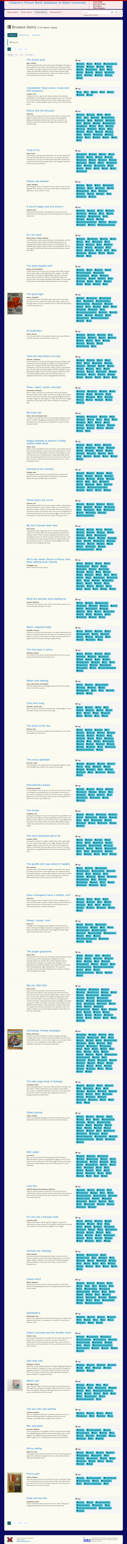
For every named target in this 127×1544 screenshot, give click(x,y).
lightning (80, 611)
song (87, 284)
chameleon (97, 242)
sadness (98, 75)
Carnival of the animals (40, 469)
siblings (101, 546)
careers (102, 1286)
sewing (108, 75)
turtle (89, 95)
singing (111, 374)
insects (89, 247)
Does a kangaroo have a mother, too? (49, 895)
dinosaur (81, 120)
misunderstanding (84, 967)
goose (94, 92)
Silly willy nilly (35, 1360)
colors (98, 64)
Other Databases (99, 8)
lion (102, 69)
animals (80, 64)
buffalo (80, 1119)
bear (89, 64)
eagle (94, 276)
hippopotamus (108, 123)
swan (89, 490)
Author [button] (22, 55)
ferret (79, 482)
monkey (109, 126)
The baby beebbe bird (39, 265)
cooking (80, 572)
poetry (88, 1393)
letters (89, 341)
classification (92, 1046)
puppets (102, 1297)
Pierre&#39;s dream (38, 785)
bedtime (98, 270)
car (86, 118)
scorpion (100, 744)
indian (92, 126)
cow (107, 242)
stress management (84, 1136)
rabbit (110, 92)
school (80, 513)
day (106, 707)
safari (104, 1134)
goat (88, 578)
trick (87, 137)
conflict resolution (84, 273)
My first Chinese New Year (42, 525)
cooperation (98, 273)
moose (91, 1060)
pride (89, 1238)
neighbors (92, 129)
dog (79, 92)
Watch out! (33, 1380)
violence (80, 826)
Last (25, 49)
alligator (80, 360)
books (90, 1502)
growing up (81, 163)
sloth (114, 1266)
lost (86, 820)
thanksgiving (82, 668)
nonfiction (90, 1097)
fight (105, 307)
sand (79, 589)
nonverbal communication (86, 222)
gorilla (110, 366)
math (106, 422)
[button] (112, 12)
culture (90, 736)
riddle (101, 253)
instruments (112, 578)
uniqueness (81, 171)
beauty (90, 530)
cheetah (90, 998)
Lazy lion (32, 1185)
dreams (90, 67)
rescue (92, 823)
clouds (109, 843)
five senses (81, 278)
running (99, 132)
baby (89, 445)
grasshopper (99, 578)
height (92, 163)
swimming (97, 135)
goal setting (81, 1201)
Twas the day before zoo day (43, 356)
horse (79, 247)
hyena (80, 484)
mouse (90, 219)
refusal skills (89, 1204)
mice (86, 580)
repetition (81, 225)
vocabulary (100, 772)
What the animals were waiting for (46, 598)
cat (87, 242)
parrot (80, 168)
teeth (79, 137)
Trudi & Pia (33, 150)
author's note (93, 992)
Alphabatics (33, 1313)
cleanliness (97, 363)
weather (92, 1207)
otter (95, 1263)
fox (86, 92)
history (98, 507)
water (106, 137)
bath (99, 360)
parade (91, 544)
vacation (102, 513)
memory (97, 1368)
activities (80, 211)
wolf (88, 1176)
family (80, 307)
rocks (89, 132)
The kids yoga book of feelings (44, 1081)
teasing (80, 747)
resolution (81, 1438)
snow (100, 1173)
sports (87, 135)
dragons (100, 532)
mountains (102, 1060)
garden (87, 1006)
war (90, 1438)
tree (95, 589)
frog (101, 213)
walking (96, 137)
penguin (100, 194)
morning (80, 281)
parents (89, 72)
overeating (103, 939)
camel (80, 242)
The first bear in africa (40, 649)
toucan (89, 377)
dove (79, 1227)
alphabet (80, 239)
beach (98, 563)
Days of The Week (104, 1001)
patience (98, 614)
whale (80, 459)
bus (79, 118)
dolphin (80, 67)
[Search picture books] (116, 12)
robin (98, 1066)
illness (109, 1413)
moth (98, 1235)
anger (79, 925)
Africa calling (34, 1448)
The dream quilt (36, 59)
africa (79, 563)
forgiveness (109, 1227)
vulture (80, 1176)
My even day (34, 412)
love (109, 69)
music (80, 583)
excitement (81, 213)
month (87, 1012)
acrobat (80, 504)
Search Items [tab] (36, 35)
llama (106, 369)
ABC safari (33, 1152)
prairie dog (81, 253)
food (109, 67)
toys (90, 772)
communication (108, 118)
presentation (109, 510)
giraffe (80, 69)
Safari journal (34, 1112)
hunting (99, 637)
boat (107, 115)
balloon (111, 764)
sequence (81, 772)
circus (90, 157)
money (87, 541)
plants (80, 546)
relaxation (93, 1100)
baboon (90, 473)
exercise (108, 304)
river (108, 586)
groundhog (101, 1261)
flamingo (91, 366)
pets (98, 1170)
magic (97, 741)
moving (99, 219)
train (79, 1396)
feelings (100, 67)
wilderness (110, 1139)
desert (90, 572)
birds (111, 154)
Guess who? (34, 1279)
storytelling (90, 513)
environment (100, 1388)
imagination (81, 126)
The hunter (33, 810)
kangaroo (99, 247)
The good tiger (35, 294)
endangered (89, 1004)
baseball (90, 115)
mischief (108, 484)
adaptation (92, 391)
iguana (103, 1165)
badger (100, 473)
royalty (105, 1348)
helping (96, 123)
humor (95, 964)
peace (112, 1436)
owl (107, 250)
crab (79, 1289)
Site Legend (97, 6)
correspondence (110, 64)
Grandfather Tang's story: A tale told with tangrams (48, 89)
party (79, 315)
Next (20, 49)
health (92, 538)
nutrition (80, 194)
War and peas (35, 1425)
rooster (107, 1066)
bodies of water (83, 566)
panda (89, 400)
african (88, 631)
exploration (103, 657)
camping (100, 1043)
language (112, 538)
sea (98, 1266)
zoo (79, 140)
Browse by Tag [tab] (24, 35)
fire (112, 1049)
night (110, 166)
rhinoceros (81, 197)
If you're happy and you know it (45, 206)
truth (88, 970)
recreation (81, 823)
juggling (80, 769)
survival (80, 1464)
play (110, 129)
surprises (81, 800)
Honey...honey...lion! (38, 920)
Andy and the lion (37, 1498)
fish (88, 482)
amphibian (81, 1035)
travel (93, 668)
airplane (90, 1117)
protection (109, 72)
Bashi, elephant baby (39, 627)
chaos (88, 958)
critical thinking (83, 276)
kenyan (80, 1131)
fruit (114, 419)
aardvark (80, 1190)
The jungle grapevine (39, 951)
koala (112, 1165)
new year (111, 541)
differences (81, 160)
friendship (110, 120)
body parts (106, 995)
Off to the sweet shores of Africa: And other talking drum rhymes (48, 560)
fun (79, 123)
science (97, 1015)
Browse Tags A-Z (26, 12)
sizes (88, 168)
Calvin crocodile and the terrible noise (49, 1332)
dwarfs (92, 160)
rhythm (91, 225)
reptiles (92, 253)
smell (88, 1018)
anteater (106, 956)
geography (98, 1006)
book (91, 1043)
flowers (80, 877)
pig (109, 194)
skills (96, 168)
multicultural (99, 166)
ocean (80, 72)
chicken (88, 476)
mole (79, 250)
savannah (105, 713)
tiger (108, 315)
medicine (101, 1416)
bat (103, 1037)
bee (79, 363)
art (107, 730)
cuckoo (98, 476)
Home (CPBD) (97, 2)
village (104, 589)
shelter (110, 1204)
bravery (80, 157)
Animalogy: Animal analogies (43, 1030)
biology (104, 992)
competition (105, 1337)
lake (94, 690)
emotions (102, 1091)
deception (81, 933)
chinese (108, 530)
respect (107, 281)
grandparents (91, 69)
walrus (111, 772)
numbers (90, 425)
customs (100, 736)
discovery (81, 657)
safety (111, 882)
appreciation (101, 925)
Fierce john (33, 1473)
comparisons (102, 998)
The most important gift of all (43, 835)
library (80, 1391)
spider (109, 400)
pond (79, 1015)
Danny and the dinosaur (41, 110)
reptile (88, 1015)
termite (80, 941)
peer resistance (83, 1348)
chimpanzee (108, 185)
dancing (108, 363)
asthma (90, 1413)
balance (90, 1086)
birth (87, 843)
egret (88, 1125)
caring (95, 634)
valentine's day (82, 346)
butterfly (101, 335)
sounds (92, 197)
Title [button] (16, 55)
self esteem (90, 546)
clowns (99, 157)
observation (81, 1134)
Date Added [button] (29, 55)
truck (102, 1396)
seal (79, 135)
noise (102, 129)
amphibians (92, 239)
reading (80, 1066)
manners (103, 191)
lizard (98, 422)
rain (79, 854)
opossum (102, 1097)
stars (113, 168)
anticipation (92, 298)
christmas (81, 338)
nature (80, 614)
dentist (95, 1292)
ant (98, 956)
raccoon (112, 222)
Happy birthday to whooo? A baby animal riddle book (46, 442)
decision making (83, 304)
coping (107, 1430)
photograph (89, 510)
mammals (81, 1060)
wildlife (108, 973)
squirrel (80, 95)
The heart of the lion (38, 725)
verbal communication (106, 225)
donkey (106, 572)
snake (110, 253)
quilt (79, 75)
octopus (100, 425)
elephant (99, 120)
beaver (80, 1040)
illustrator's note (83, 1009)
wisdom (92, 617)
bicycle (102, 154)
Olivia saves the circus (40, 500)
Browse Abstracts (41, 12)
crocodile (93, 606)
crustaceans (104, 1289)
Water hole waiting (37, 680)
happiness (81, 216)
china (99, 530)
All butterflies (34, 330)
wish (114, 137)
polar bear (81, 1100)
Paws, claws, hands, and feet (44, 387)
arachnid (80, 992)
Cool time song (35, 703)
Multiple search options (91, 15)
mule (99, 250)
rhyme (92, 374)
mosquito (89, 250)
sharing (110, 744)
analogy (92, 1035)
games (91, 1230)
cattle (79, 476)
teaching (109, 135)
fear (88, 307)
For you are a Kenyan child (42, 1217)
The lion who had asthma (41, 1409)
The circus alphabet (38, 759)
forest (112, 1004)
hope (100, 163)
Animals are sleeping (39, 1250)
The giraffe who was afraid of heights (48, 864)
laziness (89, 369)
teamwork (93, 885)
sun (100, 640)
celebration (88, 301)
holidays (112, 338)
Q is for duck (34, 234)
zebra (106, 377)
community (103, 569)
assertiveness (105, 298)
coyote (80, 245)
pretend (80, 132)
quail (106, 1170)
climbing (95, 118)
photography (105, 665)
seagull (80, 1300)
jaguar (96, 1009)
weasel (107, 490)
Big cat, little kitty (37, 985)
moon (98, 611)
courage (108, 157)
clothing (80, 532)
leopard (101, 278)
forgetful (97, 1227)
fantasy (112, 160)
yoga (86, 1102)
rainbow (88, 75)
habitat (80, 397)
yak (96, 1176)
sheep (111, 908)
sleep (79, 78)
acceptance (81, 154)
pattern (102, 222)
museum (80, 129)
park (79, 1393)
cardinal (80, 998)
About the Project (99, 4)
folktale (95, 1198)
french (102, 792)
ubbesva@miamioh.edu (23, 1541)
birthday (107, 445)
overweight (101, 1436)
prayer (99, 72)
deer (105, 899)
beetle (108, 1221)
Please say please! (38, 181)
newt (98, 1167)
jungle (80, 1368)
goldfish (89, 1054)
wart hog (80, 1021)
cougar (80, 1001)
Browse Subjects (12, 12)
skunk (114, 456)
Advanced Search (55, 12)
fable (98, 575)
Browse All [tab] (12, 35)
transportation (82, 318)
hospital (112, 1388)
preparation (101, 372)
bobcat (80, 995)
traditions (91, 747)
